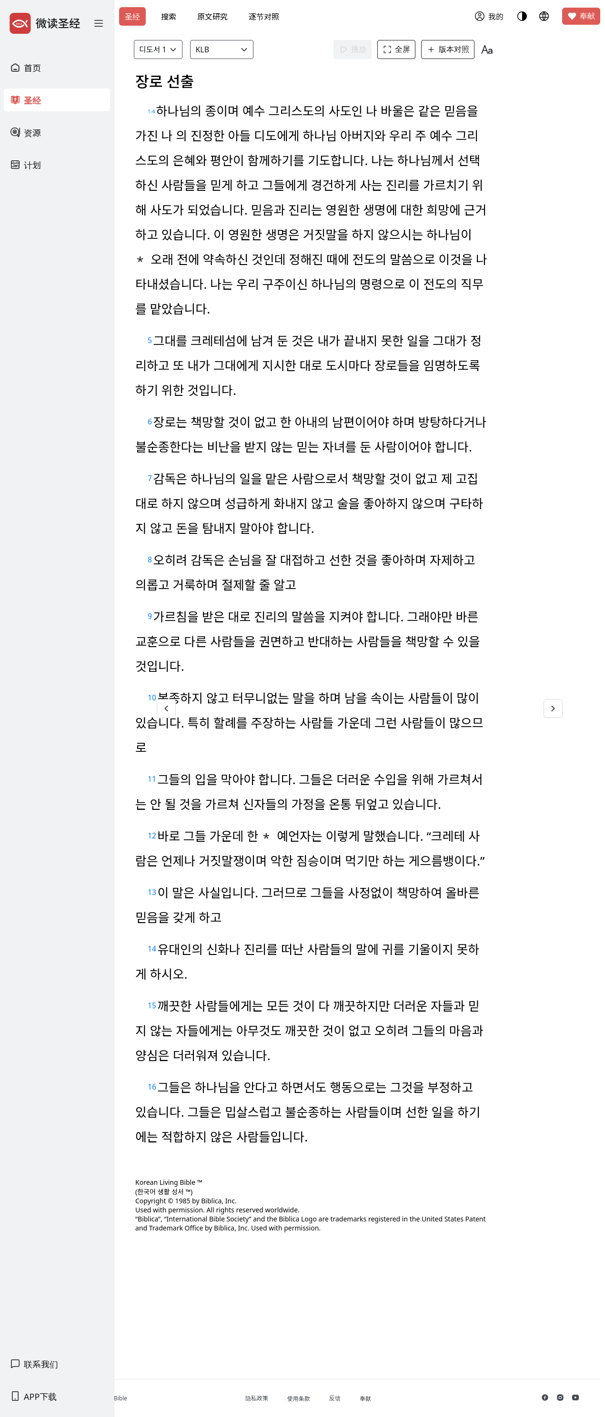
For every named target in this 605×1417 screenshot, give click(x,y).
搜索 (168, 16)
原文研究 (212, 16)
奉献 (581, 16)
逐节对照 (264, 16)
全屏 (414, 49)
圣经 (132, 16)
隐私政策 (305, 1398)
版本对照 (465, 49)
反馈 (383, 1398)
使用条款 (347, 1399)
